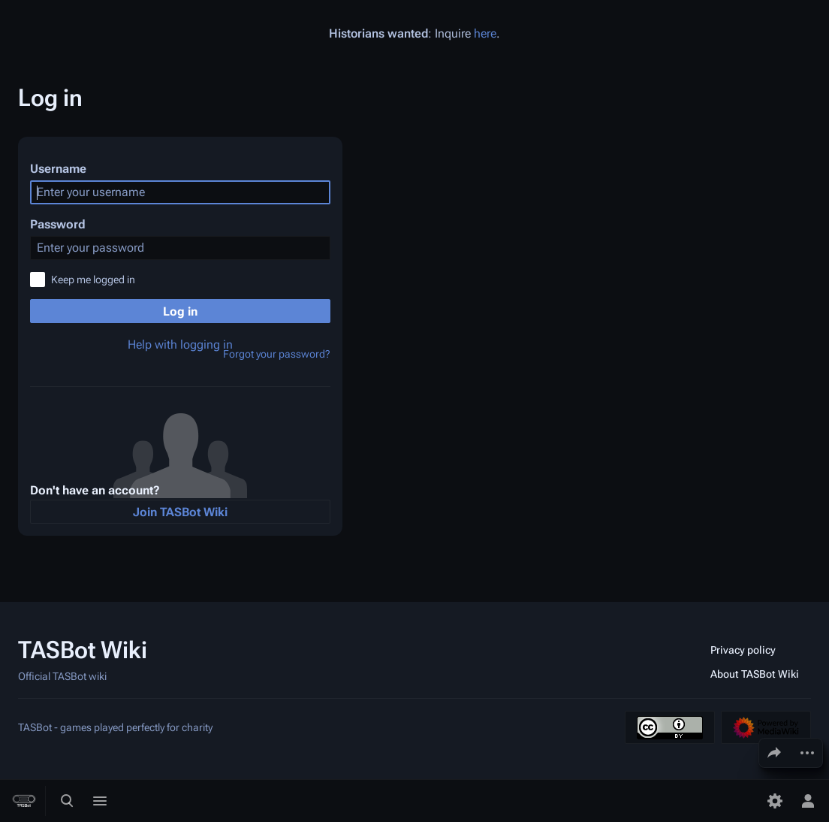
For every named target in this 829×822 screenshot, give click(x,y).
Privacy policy (743, 650)
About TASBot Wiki (754, 674)
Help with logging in (180, 344)
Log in (180, 311)
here (485, 33)
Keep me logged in (93, 279)
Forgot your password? (276, 354)
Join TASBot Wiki (180, 512)
